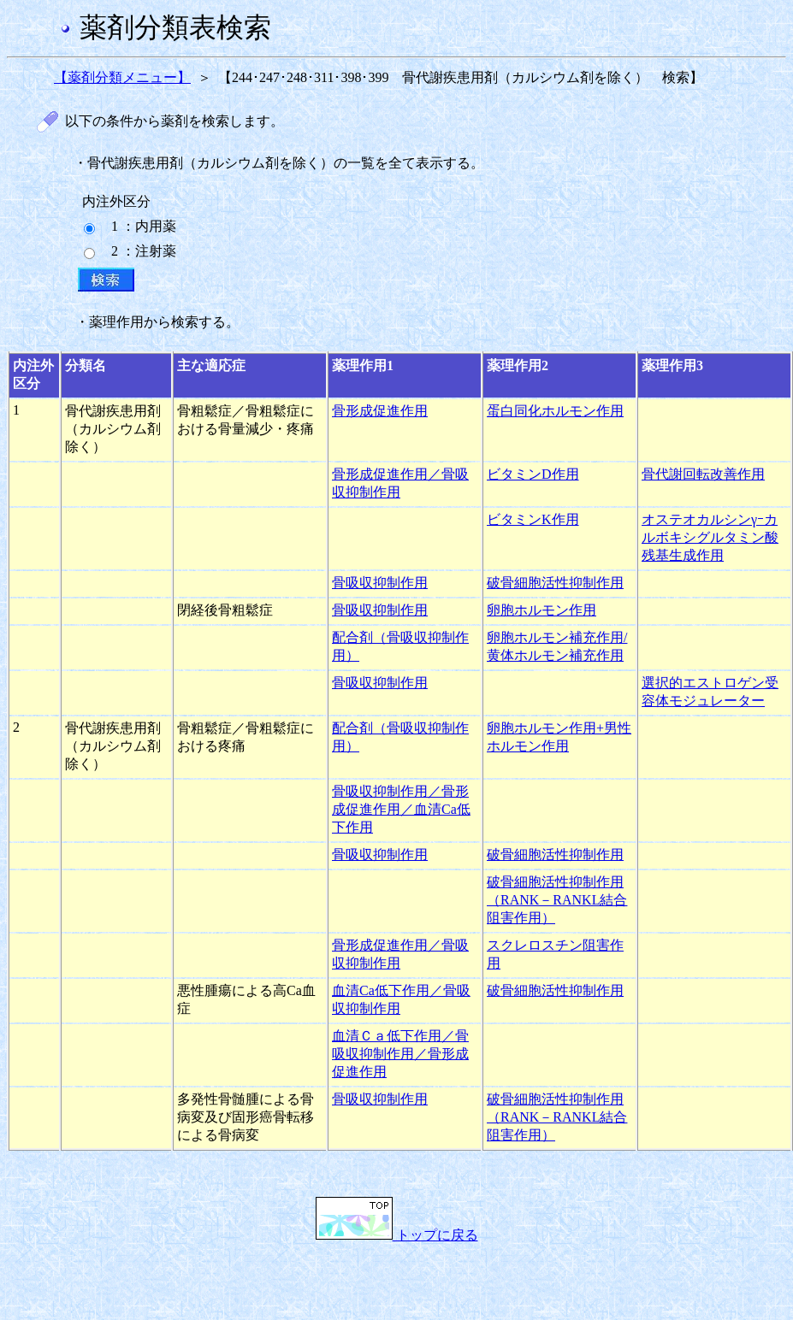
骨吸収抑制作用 (380, 582)
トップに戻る (397, 1235)
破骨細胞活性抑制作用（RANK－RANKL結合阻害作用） (557, 900)
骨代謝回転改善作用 (703, 474)
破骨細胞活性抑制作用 (555, 582)
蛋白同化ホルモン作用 (555, 411)
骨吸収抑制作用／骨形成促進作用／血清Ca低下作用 (401, 809)
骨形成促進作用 (380, 411)
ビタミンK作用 (533, 519)
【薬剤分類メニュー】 (122, 77)
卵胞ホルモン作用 (541, 610)
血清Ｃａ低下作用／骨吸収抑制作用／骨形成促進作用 (400, 1053)
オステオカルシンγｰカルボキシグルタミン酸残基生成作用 (710, 537)
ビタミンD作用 (533, 474)
